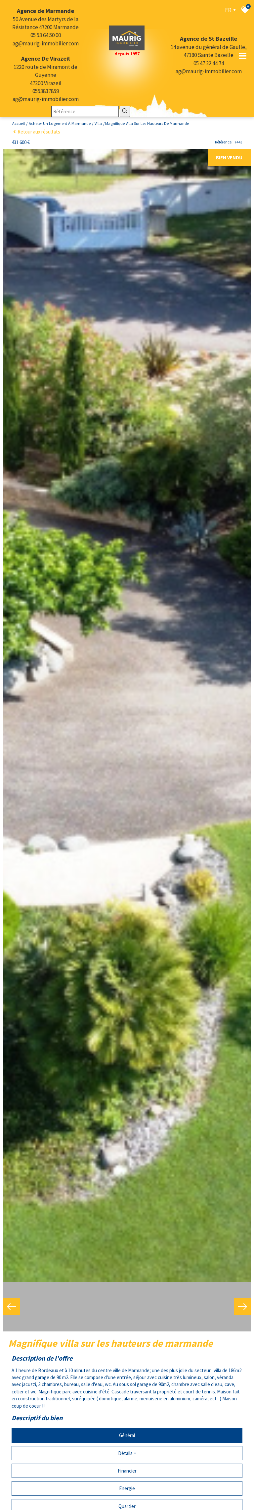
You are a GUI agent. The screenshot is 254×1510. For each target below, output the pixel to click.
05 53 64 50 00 (45, 35)
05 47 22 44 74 (208, 63)
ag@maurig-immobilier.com (46, 43)
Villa (98, 123)
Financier (127, 1462)
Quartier (127, 1497)
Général (127, 1427)
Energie (127, 1480)
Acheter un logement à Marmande (60, 123)
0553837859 (45, 91)
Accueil (18, 123)
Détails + (127, 1444)
